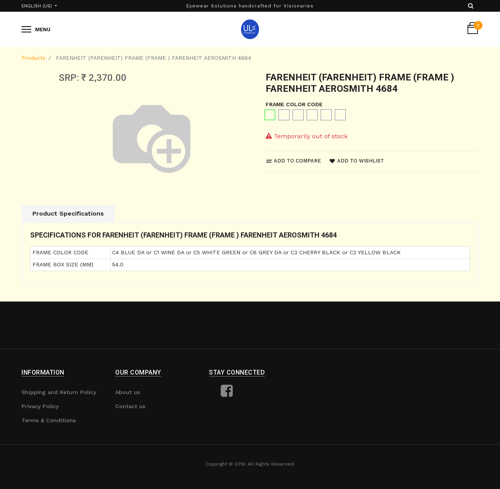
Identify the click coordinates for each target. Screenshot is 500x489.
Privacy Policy (40, 406)
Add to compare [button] (293, 161)
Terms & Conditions (48, 420)
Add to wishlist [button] (357, 161)
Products (33, 58)
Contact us (130, 406)
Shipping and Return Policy (58, 392)
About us (127, 392)
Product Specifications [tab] (68, 213)
